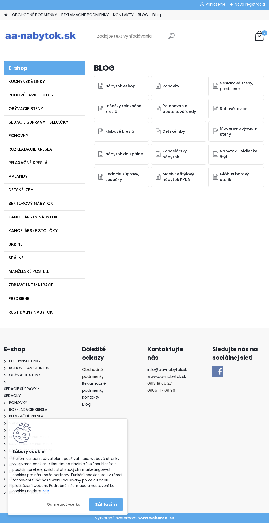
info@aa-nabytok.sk (167, 369)
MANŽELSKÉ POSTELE (29, 271)
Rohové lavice (234, 108)
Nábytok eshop (121, 86)
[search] (171, 38)
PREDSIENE (19, 298)
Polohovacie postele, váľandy (179, 108)
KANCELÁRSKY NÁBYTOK (33, 217)
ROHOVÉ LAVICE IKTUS (31, 95)
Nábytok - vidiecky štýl (238, 154)
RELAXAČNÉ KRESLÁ (28, 162)
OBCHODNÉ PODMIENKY (34, 15)
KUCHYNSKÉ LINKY (27, 81)
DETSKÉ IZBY (21, 190)
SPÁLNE (16, 258)
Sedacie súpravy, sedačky (122, 177)
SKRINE (15, 244)
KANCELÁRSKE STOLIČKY (33, 230)
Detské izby (174, 131)
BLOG (143, 15)
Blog (156, 15)
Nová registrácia (250, 4)
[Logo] (40, 36)
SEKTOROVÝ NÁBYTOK (31, 203)
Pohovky (171, 86)
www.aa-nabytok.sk (166, 376)
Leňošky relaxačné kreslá (124, 108)
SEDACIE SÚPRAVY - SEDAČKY (38, 122)
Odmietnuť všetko (63, 504)
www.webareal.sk (156, 518)
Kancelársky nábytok (175, 154)
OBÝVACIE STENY (26, 108)
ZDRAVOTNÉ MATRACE (31, 285)
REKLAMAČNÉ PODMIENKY (85, 15)
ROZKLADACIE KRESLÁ (30, 149)
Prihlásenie (216, 4)
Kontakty (90, 397)
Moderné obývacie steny (238, 131)
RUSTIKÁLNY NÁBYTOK (31, 312)
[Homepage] (6, 15)
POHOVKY (18, 135)
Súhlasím (106, 504)
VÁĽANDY (18, 176)
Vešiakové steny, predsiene (236, 86)
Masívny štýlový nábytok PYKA (178, 177)
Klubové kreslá (120, 131)
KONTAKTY (123, 15)
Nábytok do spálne (124, 154)
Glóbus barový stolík (234, 177)
